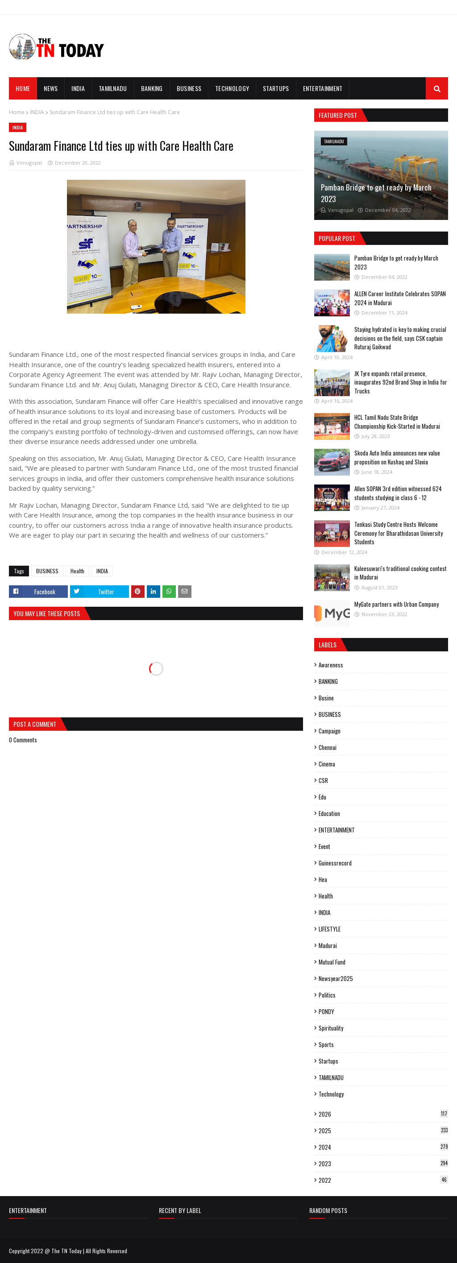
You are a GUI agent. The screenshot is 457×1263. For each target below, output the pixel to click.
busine (326, 697)
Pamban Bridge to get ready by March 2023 (376, 193)
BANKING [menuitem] (152, 88)
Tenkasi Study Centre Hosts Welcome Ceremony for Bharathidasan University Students (398, 533)
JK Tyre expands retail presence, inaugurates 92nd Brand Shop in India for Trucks (400, 382)
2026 (383, 1114)
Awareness (331, 664)
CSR (323, 780)
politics (327, 994)
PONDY (326, 1011)
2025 (383, 1130)
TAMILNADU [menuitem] (113, 88)
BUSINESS (47, 571)
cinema (327, 763)
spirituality (331, 1027)
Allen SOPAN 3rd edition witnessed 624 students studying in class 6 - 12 (398, 493)
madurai (328, 945)
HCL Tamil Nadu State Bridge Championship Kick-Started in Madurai (397, 422)
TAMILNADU (331, 1077)
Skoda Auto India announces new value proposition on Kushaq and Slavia (397, 457)
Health (77, 571)
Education (329, 813)
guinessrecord (335, 862)
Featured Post (338, 115)
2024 (383, 1147)
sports (326, 1044)
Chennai (328, 747)
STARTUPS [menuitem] (276, 88)
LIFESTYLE (330, 928)
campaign (330, 730)
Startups (328, 1060)
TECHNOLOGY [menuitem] (232, 88)
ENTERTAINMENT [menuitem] (323, 88)
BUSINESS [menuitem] (189, 88)
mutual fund (332, 961)
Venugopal (29, 162)
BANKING (328, 681)
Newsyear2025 (336, 978)
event (324, 846)
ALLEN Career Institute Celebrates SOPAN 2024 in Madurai (400, 298)
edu (322, 796)
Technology (331, 1093)
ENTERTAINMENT (337, 829)
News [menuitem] (51, 88)
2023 (383, 1163)
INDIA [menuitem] (78, 88)
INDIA (37, 112)
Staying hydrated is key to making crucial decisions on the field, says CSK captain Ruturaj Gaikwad (400, 338)
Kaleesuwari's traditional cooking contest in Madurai (400, 573)
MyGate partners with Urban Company (396, 604)
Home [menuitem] (23, 88)
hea (323, 879)
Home (17, 112)
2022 (383, 1180)
